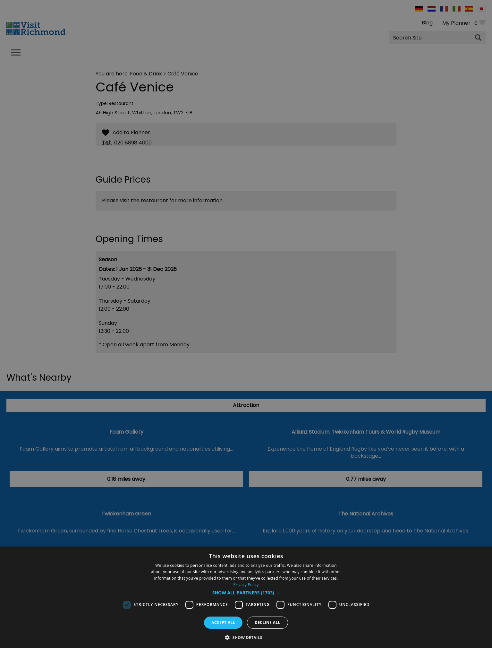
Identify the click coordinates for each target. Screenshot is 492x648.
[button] (246, 593)
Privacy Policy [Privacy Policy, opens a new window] (246, 584)
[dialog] (246, 597)
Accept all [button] (223, 622)
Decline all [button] (267, 622)
